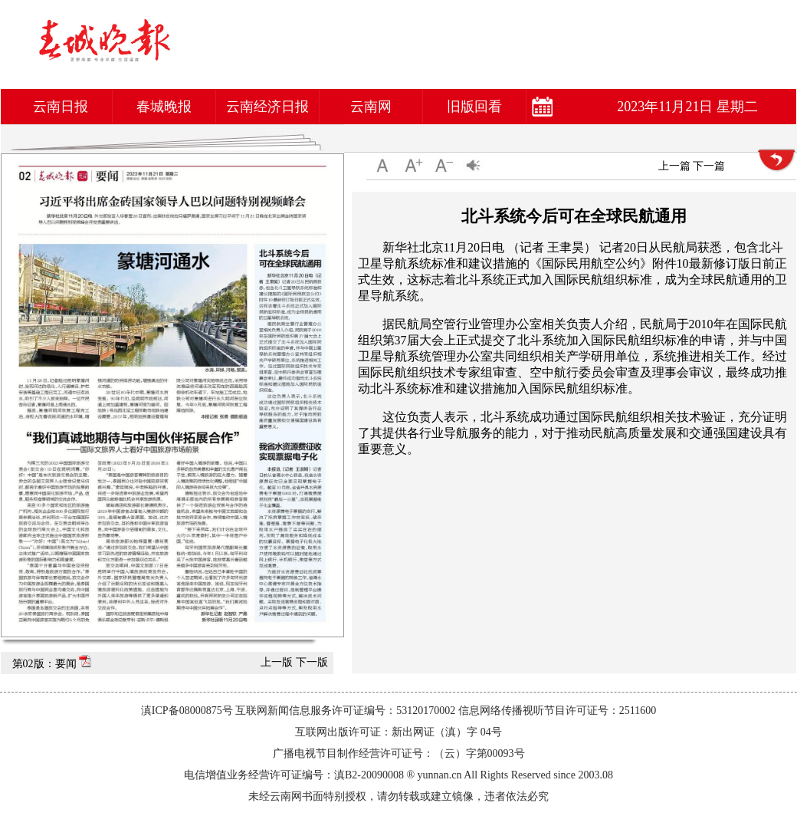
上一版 (277, 662)
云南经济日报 (267, 106)
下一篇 (709, 166)
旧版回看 (474, 106)
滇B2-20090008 (369, 775)
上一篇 (674, 166)
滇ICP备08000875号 (187, 710)
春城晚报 (164, 106)
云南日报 (60, 106)
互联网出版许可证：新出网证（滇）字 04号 (398, 732)
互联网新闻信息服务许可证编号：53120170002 (345, 710)
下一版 (312, 662)
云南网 (371, 106)
